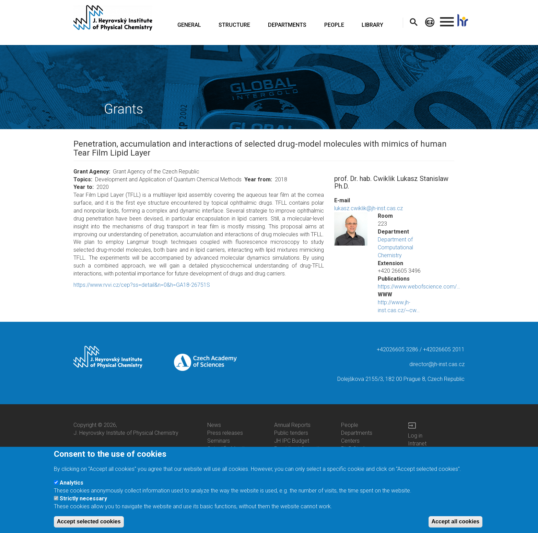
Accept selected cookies (89, 525)
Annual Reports (292, 425)
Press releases (225, 433)
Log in (415, 435)
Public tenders (291, 433)
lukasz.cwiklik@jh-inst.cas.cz (368, 208)
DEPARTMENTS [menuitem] (287, 25)
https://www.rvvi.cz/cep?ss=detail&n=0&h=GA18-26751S (141, 285)
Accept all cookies (456, 525)
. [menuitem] (447, 18)
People (349, 425)
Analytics (71, 485)
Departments (356, 433)
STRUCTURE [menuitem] (234, 25)
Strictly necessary (83, 501)
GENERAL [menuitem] (189, 25)
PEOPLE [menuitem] (334, 25)
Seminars (218, 441)
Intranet (417, 443)
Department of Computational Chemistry (395, 247)
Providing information (299, 448)
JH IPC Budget (291, 441)
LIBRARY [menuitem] (372, 25)
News (214, 425)
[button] (350, 229)
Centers (350, 441)
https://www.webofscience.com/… (419, 286)
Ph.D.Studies (356, 448)
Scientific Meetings (230, 448)
